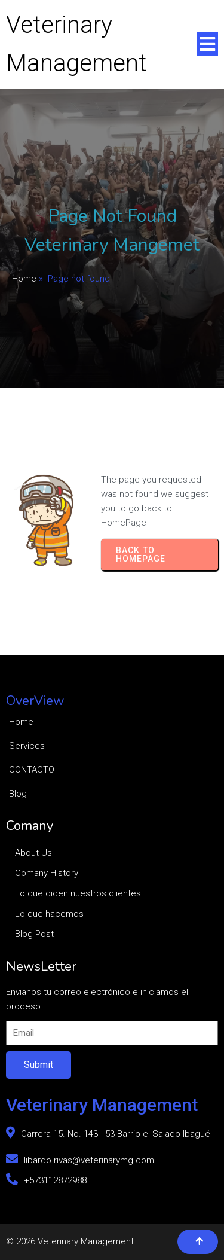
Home (24, 278)
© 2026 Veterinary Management (70, 1241)
